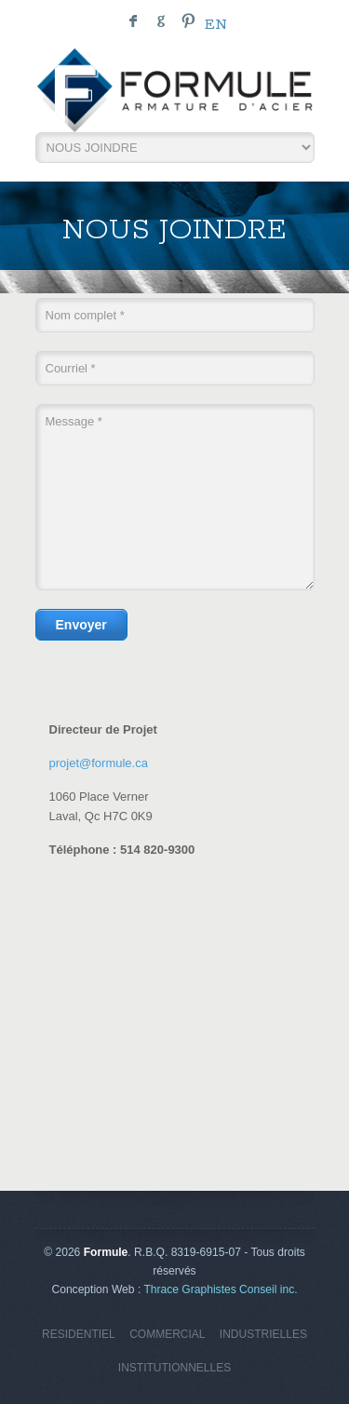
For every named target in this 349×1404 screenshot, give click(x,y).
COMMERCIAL (167, 1334)
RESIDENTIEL (78, 1334)
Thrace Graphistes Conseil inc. (220, 1289)
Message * (175, 497)
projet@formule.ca (98, 763)
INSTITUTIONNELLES (174, 1367)
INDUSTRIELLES (263, 1334)
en (216, 24)
